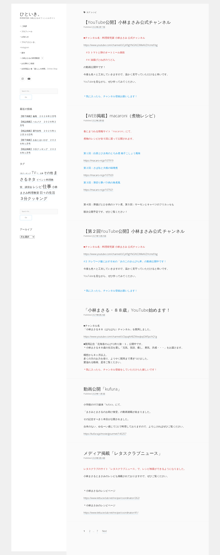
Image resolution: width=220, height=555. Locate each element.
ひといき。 (31, 14)
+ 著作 (22, 52)
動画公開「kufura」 (103, 389)
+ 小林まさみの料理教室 (30, 58)
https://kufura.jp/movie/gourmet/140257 (105, 433)
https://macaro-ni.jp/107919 (98, 160)
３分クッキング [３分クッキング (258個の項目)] (33, 198)
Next (104, 531)
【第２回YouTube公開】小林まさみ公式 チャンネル (134, 231)
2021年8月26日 (98, 315)
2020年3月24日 (98, 458)
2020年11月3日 (98, 393)
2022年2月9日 (98, 120)
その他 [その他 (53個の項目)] (48, 173)
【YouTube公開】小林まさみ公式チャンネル (127, 22)
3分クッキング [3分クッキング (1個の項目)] (25, 173)
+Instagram (24, 47)
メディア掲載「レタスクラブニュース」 (123, 453)
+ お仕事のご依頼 (27, 63)
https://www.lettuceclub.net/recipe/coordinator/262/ (112, 498)
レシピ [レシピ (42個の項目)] (37, 187)
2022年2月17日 (98, 27)
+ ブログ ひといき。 (28, 42)
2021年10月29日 (99, 236)
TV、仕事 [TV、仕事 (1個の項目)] (40, 173)
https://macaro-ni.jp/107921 (98, 189)
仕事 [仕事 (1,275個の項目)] (46, 186)
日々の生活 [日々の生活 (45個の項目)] (47, 193)
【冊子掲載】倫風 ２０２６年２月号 (38, 116)
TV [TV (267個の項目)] (33, 172)
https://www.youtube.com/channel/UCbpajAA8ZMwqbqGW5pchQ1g (120, 336)
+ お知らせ (24, 36)
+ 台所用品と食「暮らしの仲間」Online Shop (38, 68)
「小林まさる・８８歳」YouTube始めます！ (127, 310)
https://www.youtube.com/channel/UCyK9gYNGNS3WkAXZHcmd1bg (121, 45)
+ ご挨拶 (23, 26)
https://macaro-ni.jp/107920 (98, 175)
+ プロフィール (26, 31)
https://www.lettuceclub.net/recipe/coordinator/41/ (111, 512)
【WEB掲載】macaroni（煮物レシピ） (121, 115)
